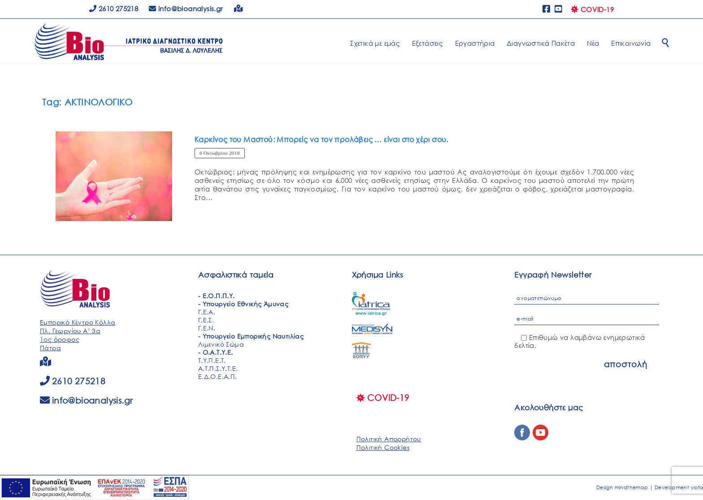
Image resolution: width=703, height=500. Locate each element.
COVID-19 (592, 9)
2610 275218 (113, 8)
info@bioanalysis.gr (92, 400)
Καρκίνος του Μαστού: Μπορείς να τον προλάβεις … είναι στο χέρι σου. (321, 139)
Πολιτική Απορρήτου (388, 439)
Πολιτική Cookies (382, 447)
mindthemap (631, 487)
